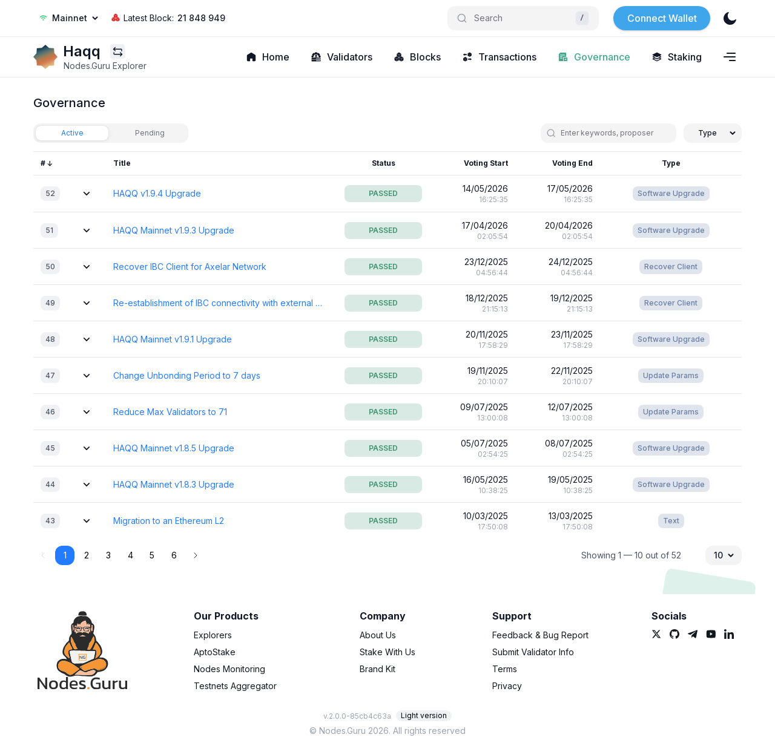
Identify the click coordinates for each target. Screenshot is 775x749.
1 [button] (65, 555)
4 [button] (130, 555)
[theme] (729, 18)
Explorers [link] (213, 635)
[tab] (72, 133)
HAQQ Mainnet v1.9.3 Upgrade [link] (173, 230)
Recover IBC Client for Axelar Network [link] (189, 266)
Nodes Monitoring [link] (229, 669)
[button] (195, 555)
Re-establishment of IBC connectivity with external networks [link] (218, 303)
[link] (45, 57)
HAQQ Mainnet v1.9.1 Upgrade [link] (172, 339)
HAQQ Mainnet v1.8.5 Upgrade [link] (173, 448)
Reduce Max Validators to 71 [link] (170, 412)
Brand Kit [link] (377, 669)
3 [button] (108, 555)
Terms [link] (504, 669)
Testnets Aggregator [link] (235, 686)
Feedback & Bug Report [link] (540, 635)
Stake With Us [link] (387, 652)
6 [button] (174, 555)
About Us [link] (378, 635)
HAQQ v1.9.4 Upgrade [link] (157, 193)
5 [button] (152, 555)
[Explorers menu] (117, 51)
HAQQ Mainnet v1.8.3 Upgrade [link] (173, 484)
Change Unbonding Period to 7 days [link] (186, 375)
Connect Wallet (662, 18)
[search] (613, 133)
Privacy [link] (507, 686)
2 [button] (86, 555)
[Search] (523, 18)
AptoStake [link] (215, 652)
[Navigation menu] (729, 57)
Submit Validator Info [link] (533, 652)
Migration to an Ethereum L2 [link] (168, 520)
